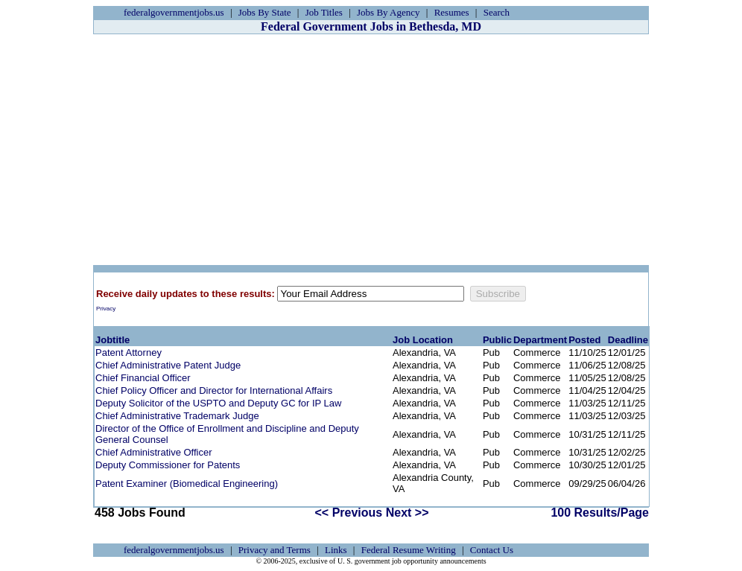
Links (336, 549)
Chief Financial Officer (143, 377)
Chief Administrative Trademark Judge (177, 415)
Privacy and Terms (274, 549)
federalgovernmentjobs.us (174, 12)
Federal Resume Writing (408, 549)
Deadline (628, 339)
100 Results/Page (600, 512)
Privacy (105, 308)
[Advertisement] (371, 149)
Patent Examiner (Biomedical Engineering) (186, 483)
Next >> (407, 512)
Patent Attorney (128, 352)
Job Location (423, 339)
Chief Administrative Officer (153, 452)
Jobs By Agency (388, 12)
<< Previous (349, 512)
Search (496, 12)
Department (540, 339)
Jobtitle (112, 339)
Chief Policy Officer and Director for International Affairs (213, 390)
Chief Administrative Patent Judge (168, 365)
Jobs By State (264, 12)
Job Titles (324, 12)
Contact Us (491, 549)
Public (497, 339)
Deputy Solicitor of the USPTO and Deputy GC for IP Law (218, 403)
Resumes (451, 12)
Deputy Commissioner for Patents (167, 464)
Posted (584, 339)
